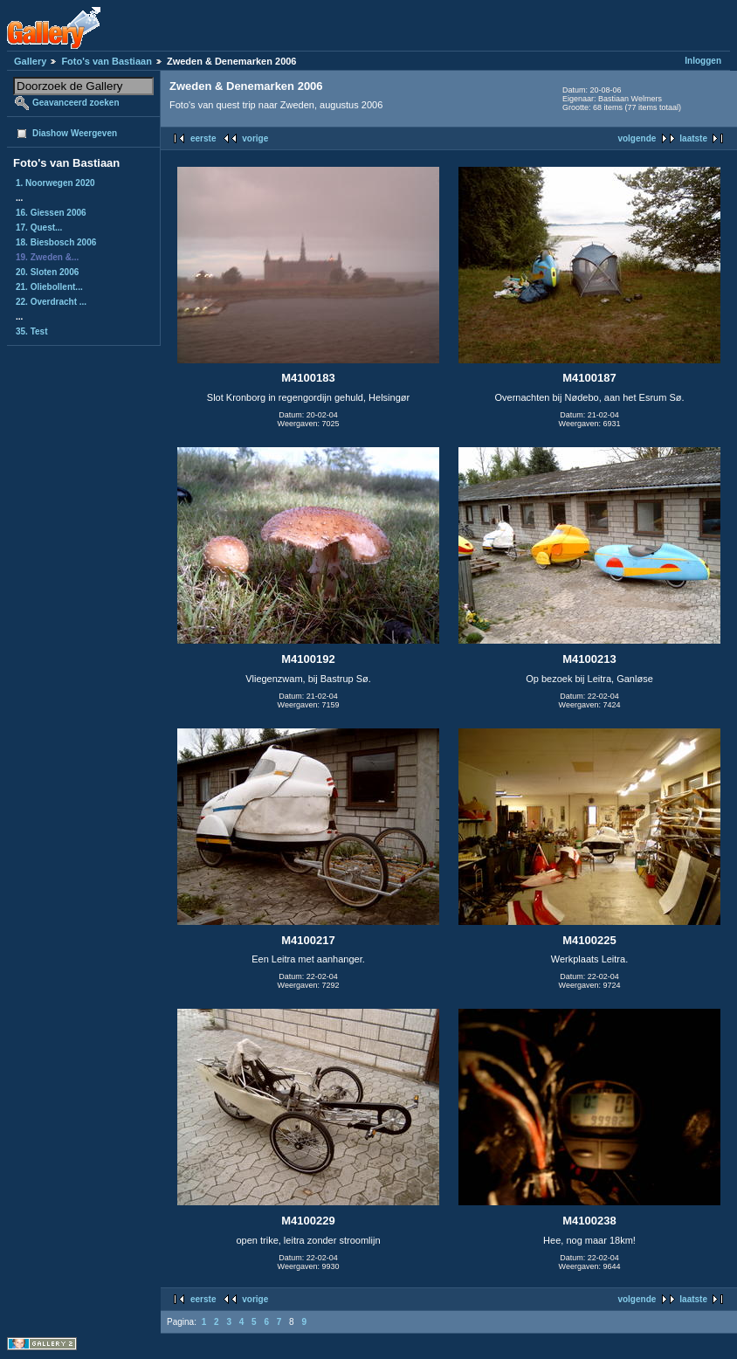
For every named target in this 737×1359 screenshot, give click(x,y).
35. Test (32, 331)
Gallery (30, 61)
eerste (203, 138)
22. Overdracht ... (51, 302)
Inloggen (703, 61)
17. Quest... (39, 227)
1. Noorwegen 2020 (55, 183)
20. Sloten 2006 (47, 272)
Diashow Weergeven (74, 133)
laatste (693, 138)
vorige (255, 138)
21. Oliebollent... (49, 287)
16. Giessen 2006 (51, 212)
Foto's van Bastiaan (106, 61)
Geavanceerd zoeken (76, 102)
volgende (636, 138)
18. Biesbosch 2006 (56, 242)
